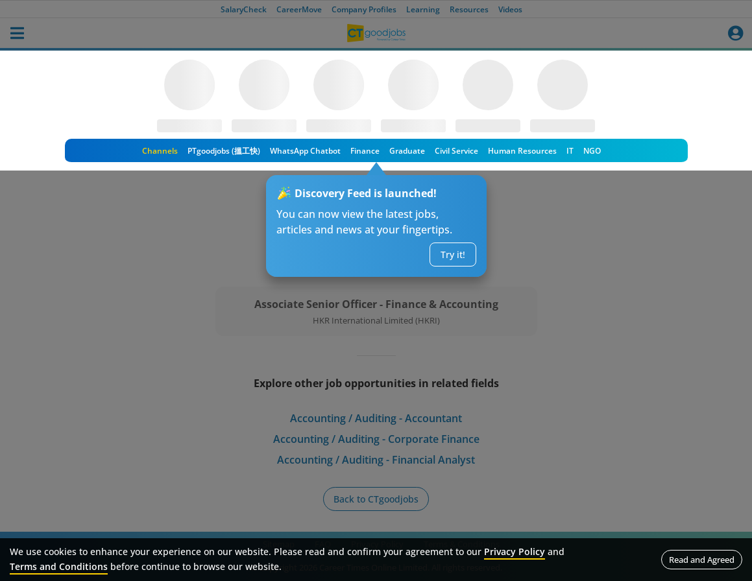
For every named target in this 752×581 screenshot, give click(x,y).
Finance (365, 150)
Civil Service (456, 150)
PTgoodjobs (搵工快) (224, 150)
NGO (592, 150)
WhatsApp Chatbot (305, 150)
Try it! (453, 254)
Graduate (407, 150)
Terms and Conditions (59, 566)
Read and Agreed (701, 559)
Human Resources (522, 150)
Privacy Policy (514, 551)
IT (570, 150)
